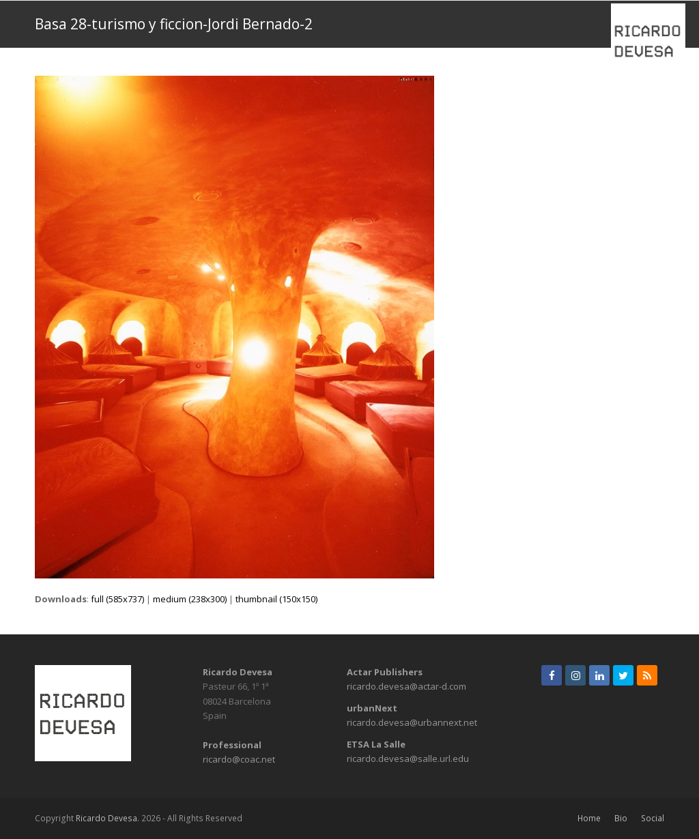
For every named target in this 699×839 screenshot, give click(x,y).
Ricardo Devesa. (107, 818)
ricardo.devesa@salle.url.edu (408, 758)
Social (652, 818)
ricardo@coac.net (239, 759)
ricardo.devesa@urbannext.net (412, 722)
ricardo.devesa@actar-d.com (406, 686)
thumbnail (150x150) (276, 599)
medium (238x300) (190, 599)
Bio (620, 818)
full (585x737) (117, 599)
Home (589, 818)
